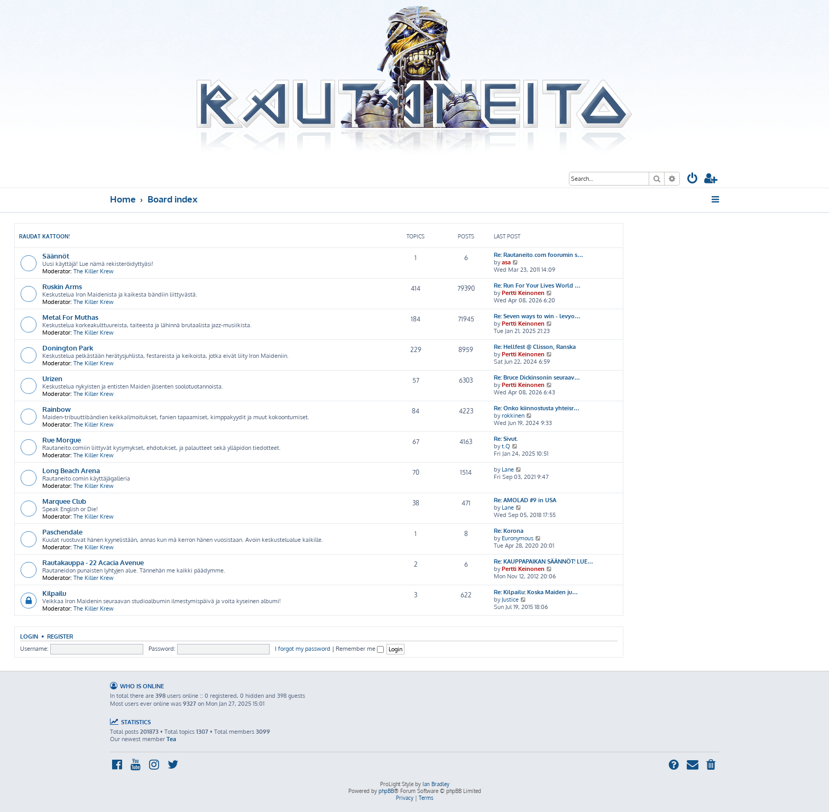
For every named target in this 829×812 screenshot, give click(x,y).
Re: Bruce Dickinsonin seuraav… (537, 377)
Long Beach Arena (71, 470)
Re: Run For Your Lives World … (537, 285)
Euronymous (517, 538)
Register (60, 636)
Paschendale (62, 531)
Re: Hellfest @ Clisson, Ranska (535, 346)
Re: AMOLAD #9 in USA (525, 500)
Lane (508, 469)
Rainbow (56, 408)
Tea (171, 739)
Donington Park (67, 347)
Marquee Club (64, 500)
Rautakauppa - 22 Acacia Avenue (93, 562)
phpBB (386, 791)
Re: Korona (508, 530)
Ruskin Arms (62, 286)
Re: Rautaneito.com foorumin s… (538, 255)
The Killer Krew (93, 271)
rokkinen (513, 415)
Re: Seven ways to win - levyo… (537, 316)
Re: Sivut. (506, 438)
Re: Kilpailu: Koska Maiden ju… (536, 592)
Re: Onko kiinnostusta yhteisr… (536, 408)
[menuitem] (692, 179)
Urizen (52, 378)
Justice (510, 599)
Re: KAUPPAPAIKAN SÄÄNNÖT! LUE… (543, 561)
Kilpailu (54, 592)
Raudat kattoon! (44, 236)
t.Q (506, 446)
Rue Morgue (61, 439)
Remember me (360, 648)
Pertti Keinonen (523, 293)
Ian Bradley (435, 784)
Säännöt (55, 255)
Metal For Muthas (70, 316)
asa (506, 262)
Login (29, 636)
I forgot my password (302, 648)
